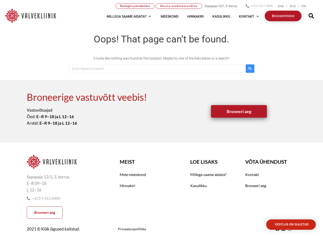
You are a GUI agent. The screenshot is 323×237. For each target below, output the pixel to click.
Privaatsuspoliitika (132, 229)
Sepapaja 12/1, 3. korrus (221, 6)
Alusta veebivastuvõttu (179, 6)
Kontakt (252, 174)
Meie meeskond (133, 174)
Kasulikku (198, 185)
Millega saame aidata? (208, 174)
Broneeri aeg (255, 185)
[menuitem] (284, 6)
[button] (129, 16)
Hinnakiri (127, 185)
